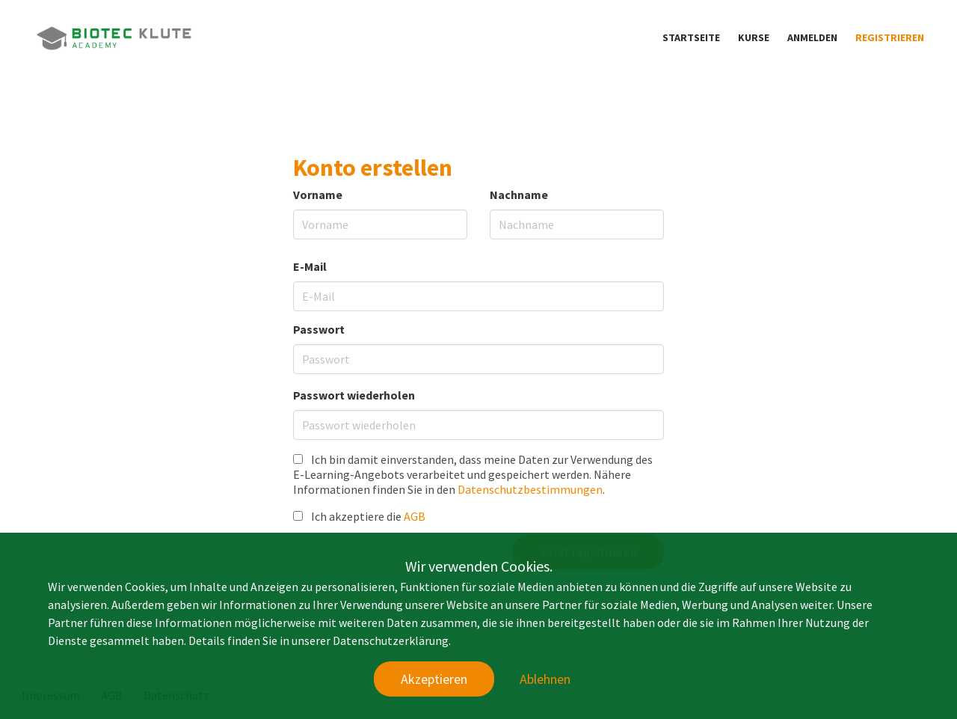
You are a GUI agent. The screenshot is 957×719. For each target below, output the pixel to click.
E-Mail (310, 266)
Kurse (753, 37)
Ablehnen (545, 679)
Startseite (691, 37)
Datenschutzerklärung (391, 640)
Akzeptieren (434, 679)
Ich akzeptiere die (359, 516)
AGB (414, 516)
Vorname (317, 194)
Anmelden (812, 37)
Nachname (519, 194)
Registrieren (889, 37)
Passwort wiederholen (354, 395)
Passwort (319, 329)
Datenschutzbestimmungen (530, 489)
